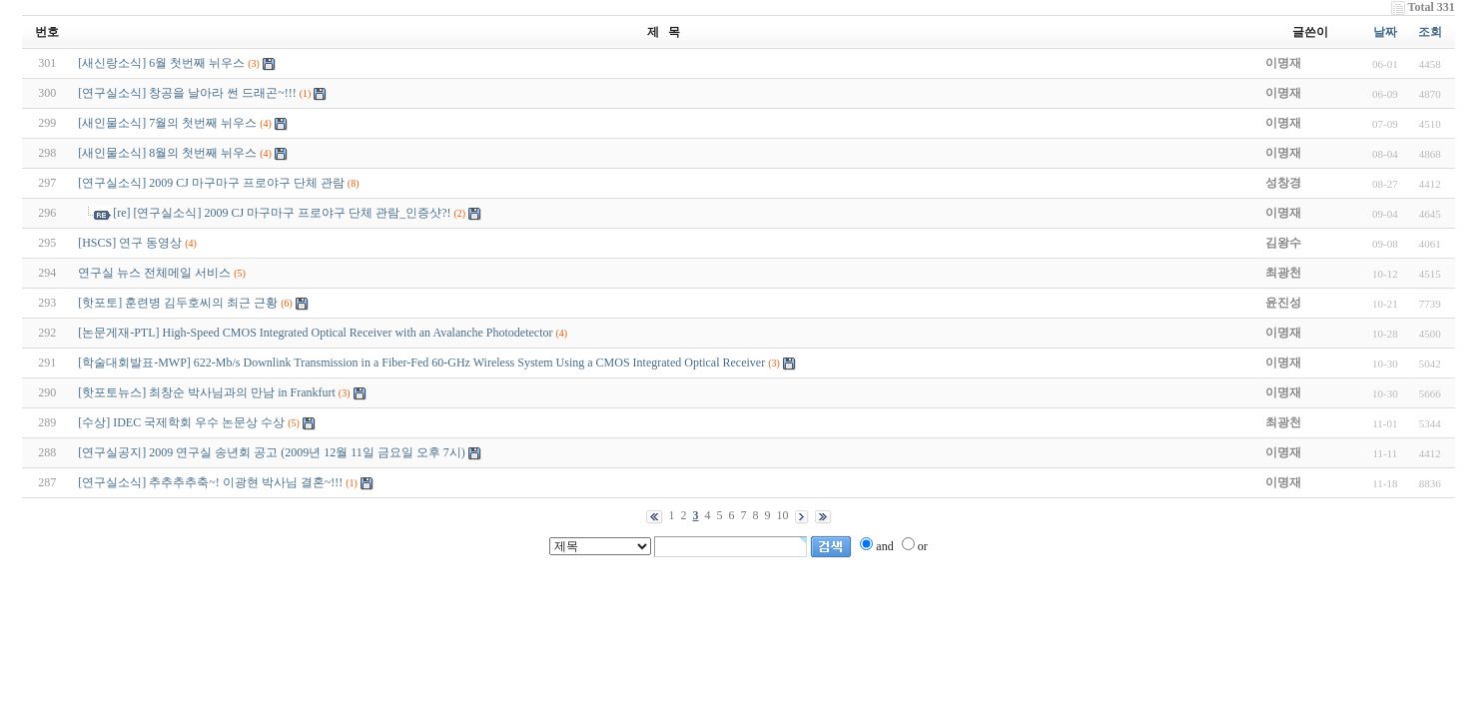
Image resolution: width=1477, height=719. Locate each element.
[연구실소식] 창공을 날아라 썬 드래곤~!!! (187, 93)
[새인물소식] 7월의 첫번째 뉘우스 (167, 123)
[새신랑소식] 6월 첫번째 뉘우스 (161, 63)
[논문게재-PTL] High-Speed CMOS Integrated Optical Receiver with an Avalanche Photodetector (315, 333)
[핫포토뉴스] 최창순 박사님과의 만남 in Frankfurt (207, 392)
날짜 (1385, 32)
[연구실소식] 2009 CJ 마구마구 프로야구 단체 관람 (211, 183)
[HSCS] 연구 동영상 (130, 243)
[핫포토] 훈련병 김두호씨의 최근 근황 (178, 303)
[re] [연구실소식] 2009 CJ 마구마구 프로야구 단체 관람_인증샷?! (281, 213)
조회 (1430, 32)
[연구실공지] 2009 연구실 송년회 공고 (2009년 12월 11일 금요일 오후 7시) (271, 452)
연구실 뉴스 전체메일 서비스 (154, 273)
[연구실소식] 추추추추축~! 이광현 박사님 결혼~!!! (210, 482)
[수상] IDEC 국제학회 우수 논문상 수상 (181, 422)
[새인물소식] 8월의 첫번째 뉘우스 (167, 153)
